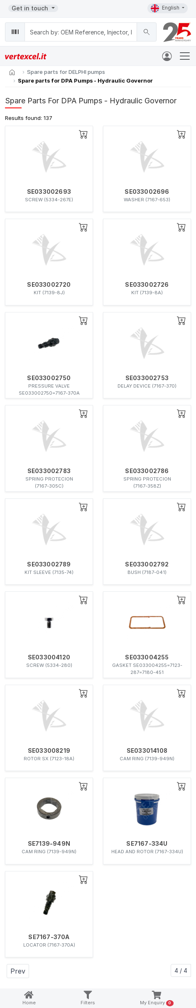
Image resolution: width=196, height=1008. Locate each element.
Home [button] (29, 998)
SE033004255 (147, 657)
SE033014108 (147, 750)
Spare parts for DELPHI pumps (66, 71)
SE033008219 (49, 750)
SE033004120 (49, 657)
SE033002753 (147, 378)
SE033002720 (49, 284)
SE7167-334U (146, 843)
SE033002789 (49, 564)
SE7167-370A (48, 937)
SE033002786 (147, 471)
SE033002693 (49, 191)
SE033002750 (49, 378)
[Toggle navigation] (185, 56)
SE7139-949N (49, 843)
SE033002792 (147, 564)
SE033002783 (49, 471)
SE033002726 (147, 284)
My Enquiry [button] (157, 998)
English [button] (166, 8)
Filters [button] (88, 998)
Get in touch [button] (31, 8)
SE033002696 (147, 191)
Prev (17, 971)
